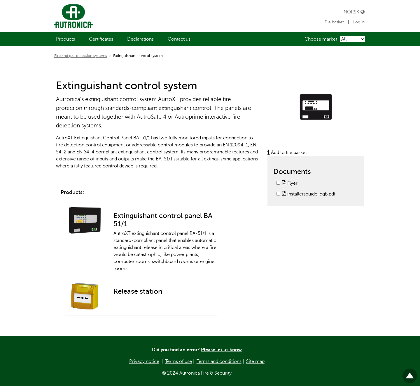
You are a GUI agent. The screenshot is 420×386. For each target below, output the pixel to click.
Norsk (354, 11)
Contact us (179, 39)
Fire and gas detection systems (80, 56)
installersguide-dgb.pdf (308, 194)
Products (65, 39)
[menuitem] (65, 39)
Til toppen (409, 373)
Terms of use (178, 361)
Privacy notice (144, 361)
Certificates (101, 39)
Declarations (140, 39)
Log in (359, 22)
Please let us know (221, 349)
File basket (335, 22)
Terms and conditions (219, 361)
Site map (255, 361)
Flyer (290, 183)
